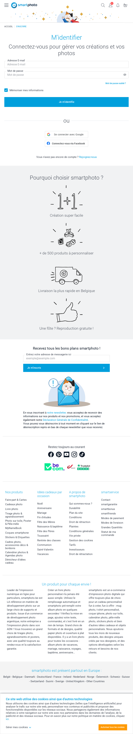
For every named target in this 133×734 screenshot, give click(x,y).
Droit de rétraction (79, 522)
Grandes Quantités (111, 527)
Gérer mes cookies (18, 727)
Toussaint (43, 535)
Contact (105, 499)
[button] (66, 134)
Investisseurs (77, 549)
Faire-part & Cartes (16, 499)
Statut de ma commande (108, 533)
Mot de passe (15, 70)
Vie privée (75, 535)
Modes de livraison (112, 522)
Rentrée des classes (49, 540)
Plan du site (76, 512)
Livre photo (11, 509)
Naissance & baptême (50, 526)
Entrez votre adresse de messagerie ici (48, 354)
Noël (40, 503)
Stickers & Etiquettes (17, 537)
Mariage (42, 512)
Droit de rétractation (80, 554)
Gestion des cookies (81, 540)
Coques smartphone (17, 532)
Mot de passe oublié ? (115, 83)
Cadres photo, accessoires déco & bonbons (16, 545)
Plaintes (73, 526)
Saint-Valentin (45, 549)
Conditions (75, 517)
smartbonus (108, 509)
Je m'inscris (34, 367)
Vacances (43, 554)
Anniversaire (44, 508)
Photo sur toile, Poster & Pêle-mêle (18, 522)
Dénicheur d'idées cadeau (15, 561)
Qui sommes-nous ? (80, 503)
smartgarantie (109, 504)
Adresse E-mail (16, 60)
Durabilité (74, 508)
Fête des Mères (46, 522)
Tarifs (72, 544)
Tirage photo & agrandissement (14, 515)
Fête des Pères (45, 531)
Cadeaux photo (14, 504)
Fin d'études (44, 517)
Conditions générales (81, 531)
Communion (44, 544)
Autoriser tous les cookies (113, 727)
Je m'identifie (66, 101)
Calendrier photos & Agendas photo (16, 554)
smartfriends (108, 513)
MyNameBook (13, 528)
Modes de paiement (112, 518)
